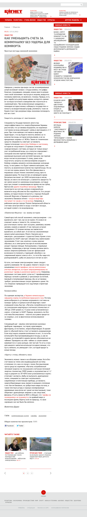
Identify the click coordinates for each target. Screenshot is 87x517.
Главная (7, 27)
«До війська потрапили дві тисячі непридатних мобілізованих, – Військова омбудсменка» (16, 455)
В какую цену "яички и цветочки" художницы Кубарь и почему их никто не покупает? (62, 106)
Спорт (41, 500)
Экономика (17, 500)
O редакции (31, 508)
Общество (41, 20)
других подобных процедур (25, 186)
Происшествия (28, 500)
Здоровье (77, 500)
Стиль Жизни (30, 20)
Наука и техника (51, 500)
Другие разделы (72, 20)
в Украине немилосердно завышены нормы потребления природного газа (24, 296)
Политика (17, 20)
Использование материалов (60, 508)
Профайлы (21, 508)
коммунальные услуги (20, 415)
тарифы (34, 415)
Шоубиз (61, 500)
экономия (42, 415)
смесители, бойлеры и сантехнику (34, 144)
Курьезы (51, 20)
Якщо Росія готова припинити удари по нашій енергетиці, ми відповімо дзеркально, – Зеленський (39, 14)
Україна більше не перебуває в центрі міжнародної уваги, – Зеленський (68, 13)
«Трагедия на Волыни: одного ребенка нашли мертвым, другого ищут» (40, 454)
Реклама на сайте (43, 508)
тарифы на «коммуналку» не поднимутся (27, 396)
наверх (43, 496)
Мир (36, 500)
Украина (8, 20)
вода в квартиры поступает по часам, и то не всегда (23, 199)
